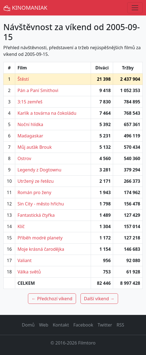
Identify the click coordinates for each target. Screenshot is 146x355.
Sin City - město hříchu (40, 204)
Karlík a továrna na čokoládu (46, 113)
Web (43, 325)
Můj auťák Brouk (34, 147)
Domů (28, 325)
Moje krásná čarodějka (40, 249)
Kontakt (61, 325)
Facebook (83, 325)
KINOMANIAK (25, 8)
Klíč (21, 226)
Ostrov (24, 158)
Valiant (24, 260)
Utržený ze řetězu (35, 181)
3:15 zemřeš (29, 102)
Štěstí (23, 79)
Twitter (105, 325)
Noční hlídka (30, 124)
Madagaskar (30, 136)
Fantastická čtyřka (36, 215)
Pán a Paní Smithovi (37, 90)
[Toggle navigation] (135, 7)
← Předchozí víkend (52, 299)
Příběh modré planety (39, 238)
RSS (120, 325)
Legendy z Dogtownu (39, 170)
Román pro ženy (34, 192)
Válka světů (29, 272)
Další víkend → (99, 299)
